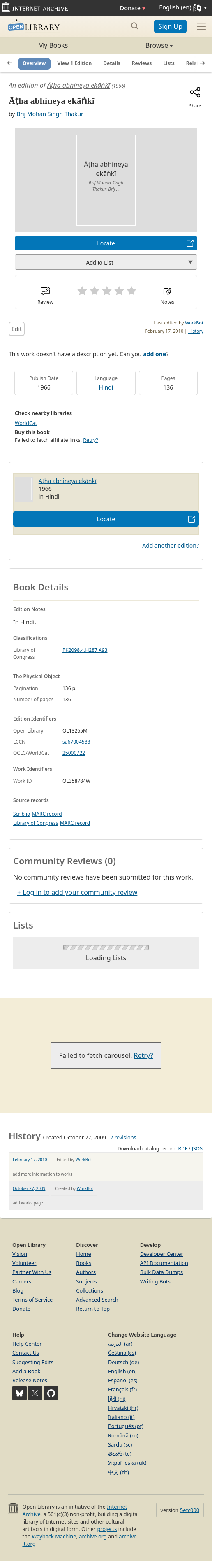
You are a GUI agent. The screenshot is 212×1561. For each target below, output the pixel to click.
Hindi (106, 387)
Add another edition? (170, 545)
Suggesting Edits (32, 1362)
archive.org (92, 1536)
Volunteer (24, 1263)
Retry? (90, 439)
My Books (53, 45)
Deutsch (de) (123, 1362)
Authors (86, 1272)
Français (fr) (122, 1389)
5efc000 (189, 1510)
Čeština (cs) (122, 1352)
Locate (106, 243)
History (195, 331)
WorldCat (26, 423)
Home (83, 1254)
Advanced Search (97, 1299)
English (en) (122, 1371)
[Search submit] (135, 26)
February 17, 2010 (30, 1159)
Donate (133, 8)
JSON (197, 1148)
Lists (169, 63)
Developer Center (161, 1254)
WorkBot (194, 323)
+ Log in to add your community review (77, 892)
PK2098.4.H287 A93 (84, 649)
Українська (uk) (127, 1462)
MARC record (47, 813)
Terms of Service (32, 1299)
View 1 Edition (75, 63)
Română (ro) (123, 1435)
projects (107, 1529)
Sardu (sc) (120, 1444)
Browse (139, 45)
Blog (17, 1290)
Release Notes (29, 1380)
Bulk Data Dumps (161, 1272)
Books (83, 1263)
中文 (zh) (118, 1472)
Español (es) (123, 1380)
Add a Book (26, 1371)
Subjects (86, 1281)
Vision (19, 1254)
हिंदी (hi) (116, 1398)
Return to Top (93, 1308)
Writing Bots (155, 1281)
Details (111, 63)
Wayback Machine (54, 1536)
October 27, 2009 (29, 1188)
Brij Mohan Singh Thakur (49, 114)
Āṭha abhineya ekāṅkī (78, 85)
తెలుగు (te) (119, 1453)
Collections (89, 1290)
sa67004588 (76, 741)
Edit (17, 329)
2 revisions (123, 1137)
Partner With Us (31, 1272)
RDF (182, 1148)
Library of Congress (35, 822)
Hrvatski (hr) (123, 1408)
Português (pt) (125, 1426)
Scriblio (21, 813)
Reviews (142, 63)
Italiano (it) (121, 1417)
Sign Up (170, 26)
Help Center (27, 1343)
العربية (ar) (120, 1343)
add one (154, 354)
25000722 (73, 752)
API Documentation (164, 1263)
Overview (34, 63)
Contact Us (25, 1352)
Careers (21, 1281)
